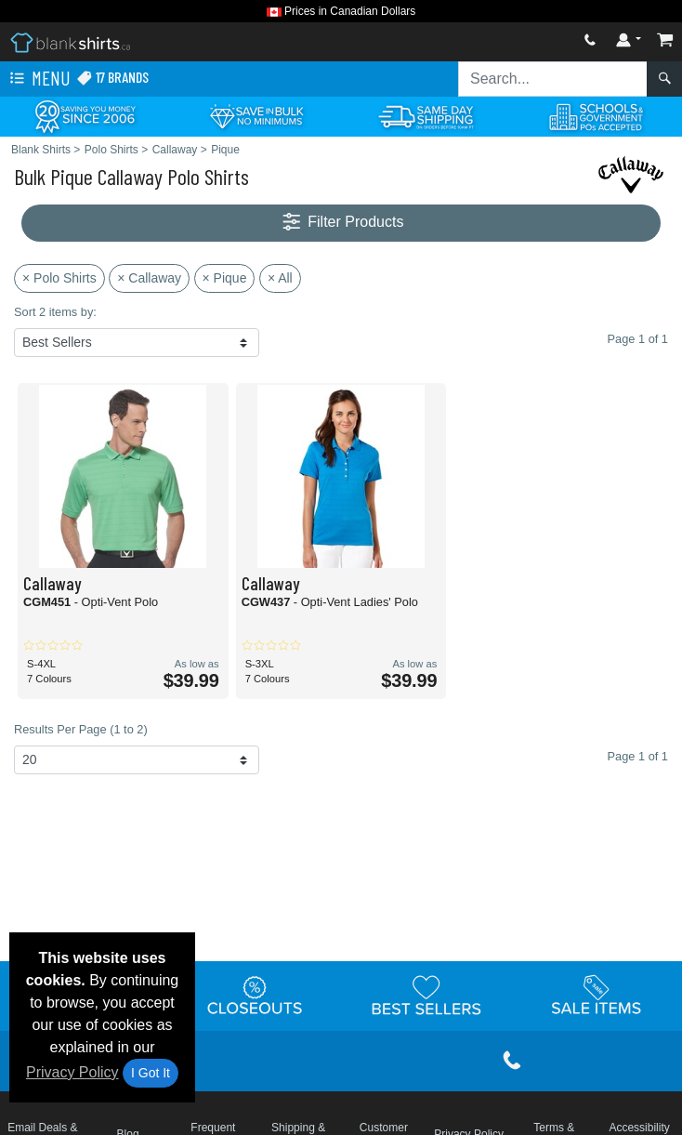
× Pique (225, 278)
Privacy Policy (72, 1072)
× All (280, 278)
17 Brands (112, 77)
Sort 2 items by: (55, 312)
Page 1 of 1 (638, 756)
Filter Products (341, 222)
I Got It (150, 1072)
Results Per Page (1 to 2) (81, 729)
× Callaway (149, 278)
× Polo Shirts (59, 278)
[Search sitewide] (553, 79)
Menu (38, 79)
